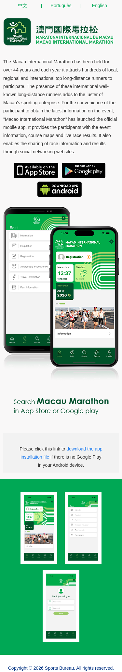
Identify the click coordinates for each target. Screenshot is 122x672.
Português (61, 5)
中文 (22, 5)
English (99, 5)
